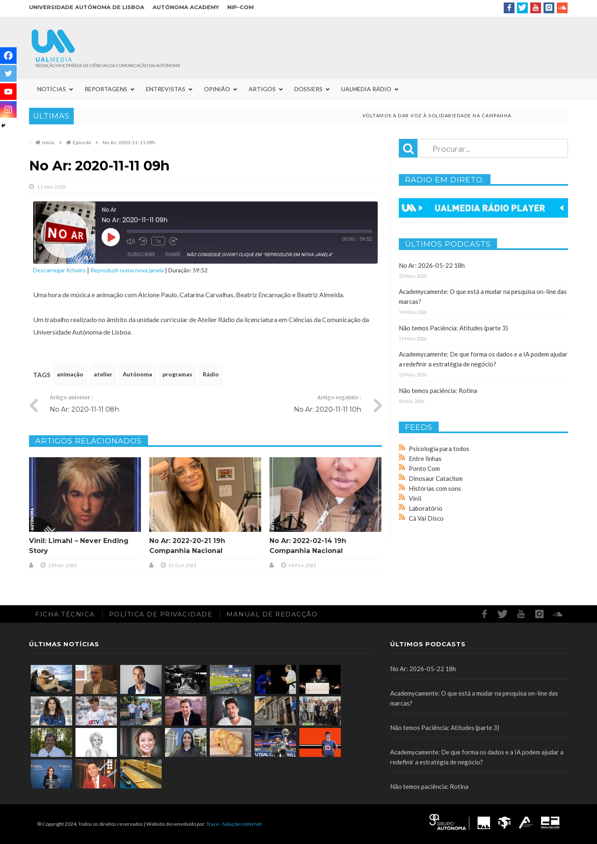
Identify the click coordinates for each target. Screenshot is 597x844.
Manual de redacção (272, 614)
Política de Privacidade (161, 614)
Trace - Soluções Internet (234, 824)
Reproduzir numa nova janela (127, 270)
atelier (103, 374)
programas (177, 374)
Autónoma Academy (186, 7)
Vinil (415, 498)
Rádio (211, 374)
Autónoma (137, 374)
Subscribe (141, 254)
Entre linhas (425, 458)
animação (70, 374)
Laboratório (425, 508)
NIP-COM (240, 7)
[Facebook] (8, 55)
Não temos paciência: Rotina (438, 390)
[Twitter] (8, 73)
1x (158, 241)
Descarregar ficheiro (59, 270)
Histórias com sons (435, 488)
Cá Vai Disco (426, 518)
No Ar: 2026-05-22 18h (432, 265)
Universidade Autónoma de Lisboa (86, 7)
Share (173, 254)
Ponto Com (424, 468)
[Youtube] (8, 91)
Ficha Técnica (65, 614)
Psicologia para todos (439, 448)
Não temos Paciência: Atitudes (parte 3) (453, 328)
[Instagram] (8, 109)
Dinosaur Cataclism (436, 478)
